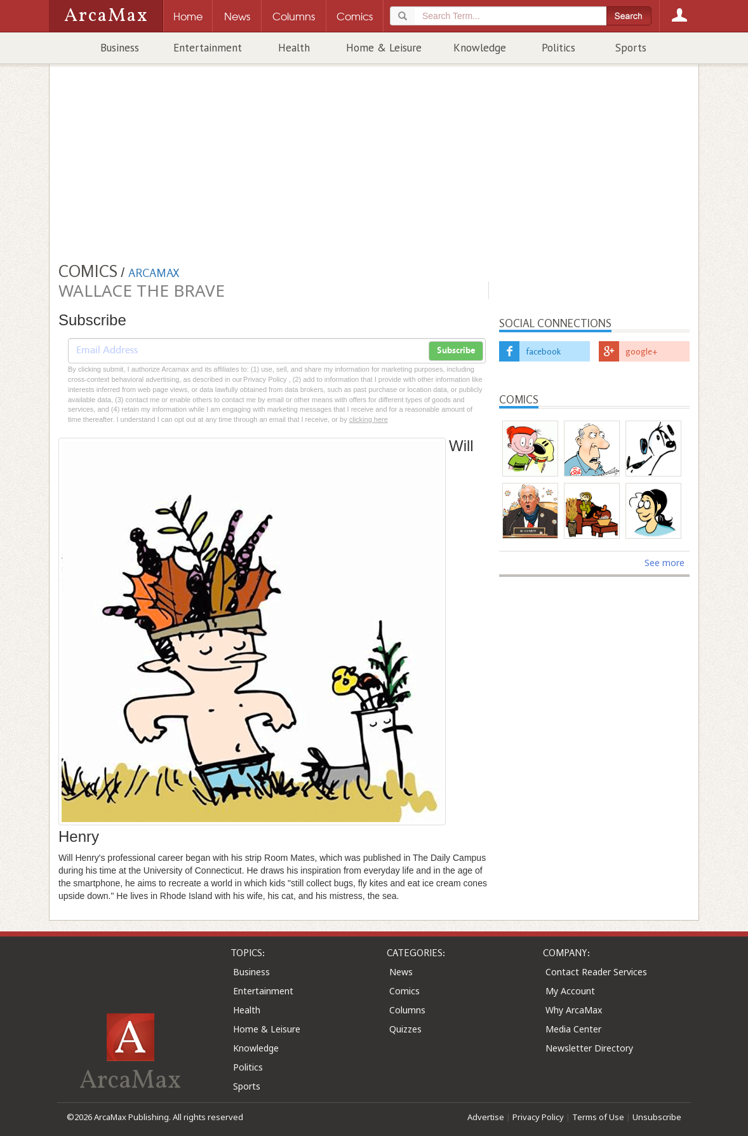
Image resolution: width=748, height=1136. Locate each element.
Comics (404, 991)
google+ (641, 351)
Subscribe (456, 350)
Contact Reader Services (596, 972)
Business (119, 48)
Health (294, 48)
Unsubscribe (656, 1117)
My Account (570, 991)
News (401, 972)
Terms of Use (598, 1117)
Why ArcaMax (573, 1010)
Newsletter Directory (589, 1048)
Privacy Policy (538, 1117)
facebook (543, 351)
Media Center (573, 1029)
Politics (558, 48)
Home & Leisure (384, 48)
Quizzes (405, 1029)
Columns (407, 1010)
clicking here (368, 419)
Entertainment (207, 48)
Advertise (485, 1117)
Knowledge (479, 48)
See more (664, 563)
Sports (630, 48)
